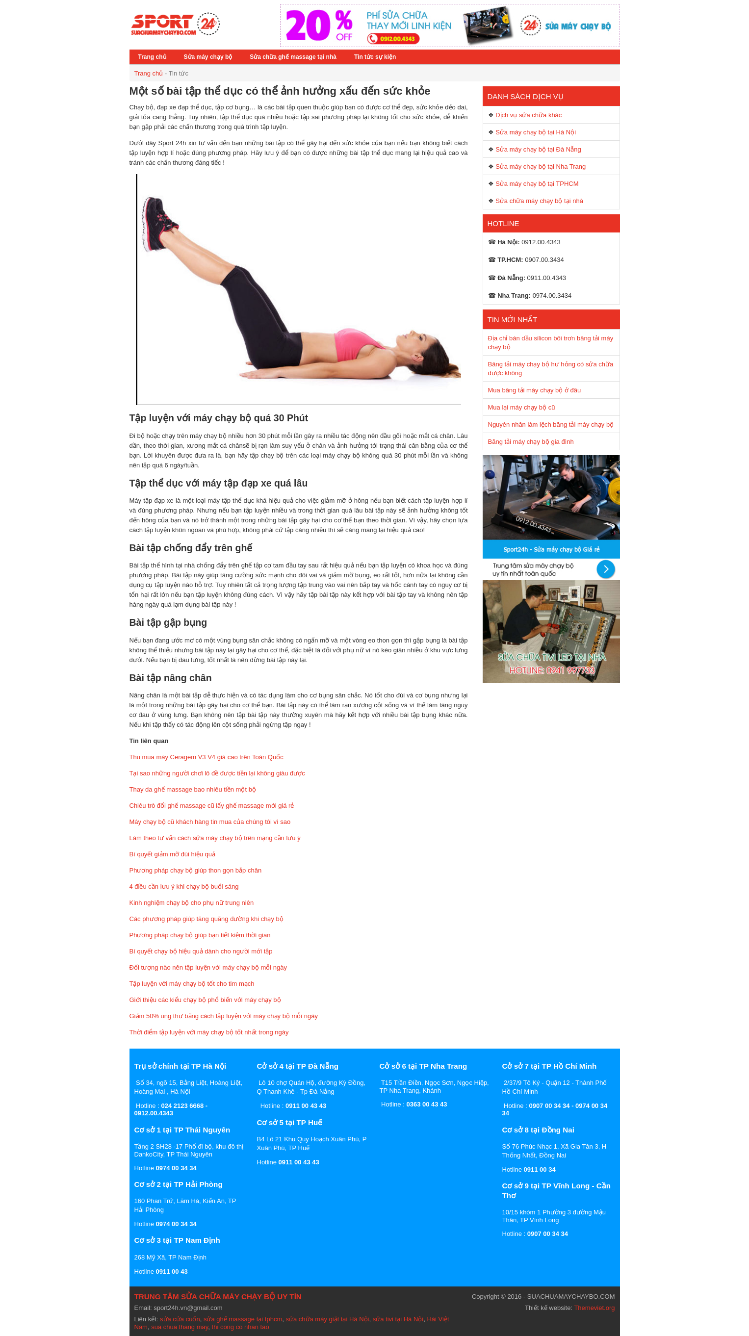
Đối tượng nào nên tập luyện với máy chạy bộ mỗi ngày (208, 967)
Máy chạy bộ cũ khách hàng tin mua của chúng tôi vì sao (210, 821)
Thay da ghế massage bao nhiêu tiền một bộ (192, 789)
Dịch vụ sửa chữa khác (528, 115)
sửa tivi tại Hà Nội (398, 1319)
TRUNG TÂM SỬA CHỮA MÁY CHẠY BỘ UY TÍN (218, 1296)
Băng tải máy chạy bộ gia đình (531, 441)
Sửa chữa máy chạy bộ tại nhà (539, 201)
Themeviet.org (594, 1307)
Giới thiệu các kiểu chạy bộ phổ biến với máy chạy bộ (205, 999)
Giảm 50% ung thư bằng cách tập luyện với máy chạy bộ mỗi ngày (223, 1016)
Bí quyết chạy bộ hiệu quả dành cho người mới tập (201, 951)
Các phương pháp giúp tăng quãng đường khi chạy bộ (206, 919)
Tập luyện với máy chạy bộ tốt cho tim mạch (192, 983)
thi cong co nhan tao (240, 1327)
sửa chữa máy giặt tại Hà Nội (327, 1319)
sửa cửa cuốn (180, 1319)
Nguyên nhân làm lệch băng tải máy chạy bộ (551, 424)
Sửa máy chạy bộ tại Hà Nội (535, 132)
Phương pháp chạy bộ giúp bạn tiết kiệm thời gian (200, 935)
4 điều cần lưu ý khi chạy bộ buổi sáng (184, 886)
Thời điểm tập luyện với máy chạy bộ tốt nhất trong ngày (209, 1032)
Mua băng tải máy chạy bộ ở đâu (534, 390)
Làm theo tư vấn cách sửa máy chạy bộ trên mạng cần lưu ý (215, 838)
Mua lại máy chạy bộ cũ (521, 407)
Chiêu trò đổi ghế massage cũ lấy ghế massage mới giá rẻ (211, 805)
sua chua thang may (179, 1327)
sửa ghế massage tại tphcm (243, 1319)
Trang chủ (152, 56)
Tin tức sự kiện (375, 56)
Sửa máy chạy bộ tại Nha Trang (540, 166)
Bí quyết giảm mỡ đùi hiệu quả (172, 854)
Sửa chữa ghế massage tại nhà (293, 56)
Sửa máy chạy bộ (208, 56)
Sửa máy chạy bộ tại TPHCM (536, 183)
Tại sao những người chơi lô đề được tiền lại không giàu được (217, 773)
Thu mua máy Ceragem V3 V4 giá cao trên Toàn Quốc (206, 757)
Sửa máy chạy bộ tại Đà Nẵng (538, 149)
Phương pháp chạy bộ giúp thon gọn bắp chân (195, 870)
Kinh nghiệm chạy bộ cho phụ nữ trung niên (191, 902)
